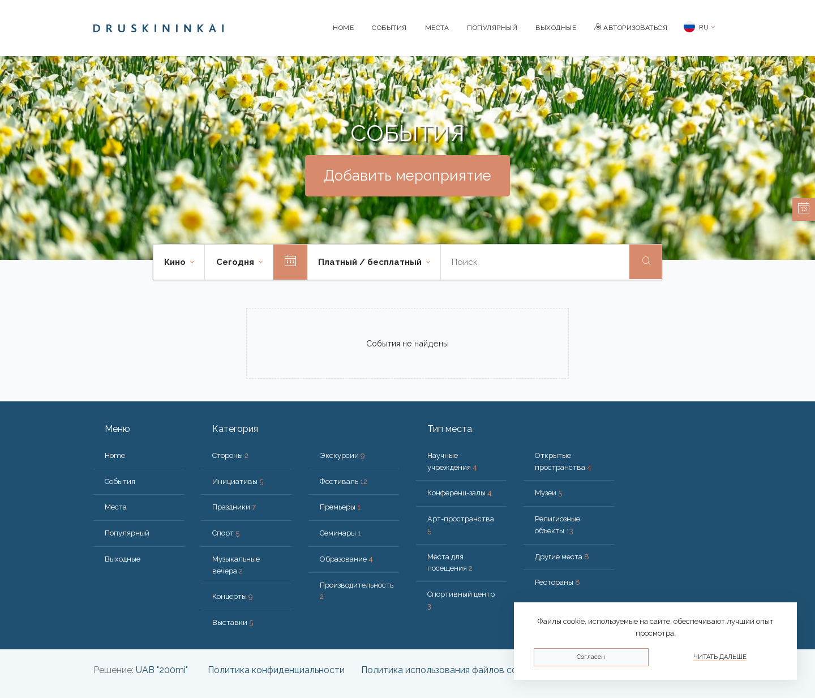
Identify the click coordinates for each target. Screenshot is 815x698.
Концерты (232, 596)
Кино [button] (176, 262)
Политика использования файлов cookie (447, 670)
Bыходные (555, 28)
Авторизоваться (630, 28)
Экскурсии (342, 455)
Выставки (232, 622)
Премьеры (340, 507)
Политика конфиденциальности (276, 670)
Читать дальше (720, 657)
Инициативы (237, 481)
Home (343, 28)
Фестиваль (343, 481)
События (389, 28)
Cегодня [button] (236, 262)
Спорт (225, 533)
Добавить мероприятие (407, 175)
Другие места (562, 557)
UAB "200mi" (162, 670)
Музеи (548, 493)
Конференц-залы (459, 493)
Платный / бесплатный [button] (371, 262)
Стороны (230, 455)
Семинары (340, 533)
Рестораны (557, 582)
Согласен (591, 657)
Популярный (492, 28)
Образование (346, 559)
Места (437, 28)
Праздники (234, 507)
